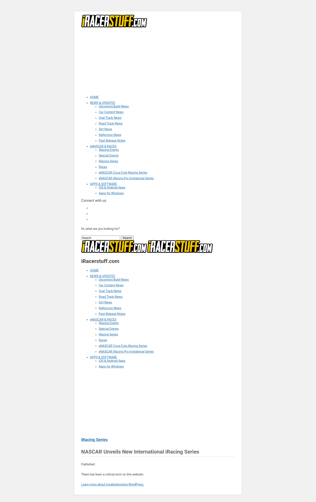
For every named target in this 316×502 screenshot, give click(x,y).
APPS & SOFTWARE (103, 184)
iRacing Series (108, 161)
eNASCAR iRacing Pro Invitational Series (126, 178)
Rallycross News (110, 135)
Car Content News (111, 112)
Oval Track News (110, 118)
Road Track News (110, 123)
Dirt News (105, 129)
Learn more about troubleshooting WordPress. (112, 484)
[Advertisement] (158, 61)
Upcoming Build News (114, 106)
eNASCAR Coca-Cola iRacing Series (123, 172)
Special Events (108, 155)
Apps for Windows (111, 193)
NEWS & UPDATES (102, 103)
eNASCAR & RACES (103, 146)
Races (103, 167)
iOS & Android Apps (112, 187)
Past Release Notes (112, 140)
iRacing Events (109, 150)
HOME (94, 97)
